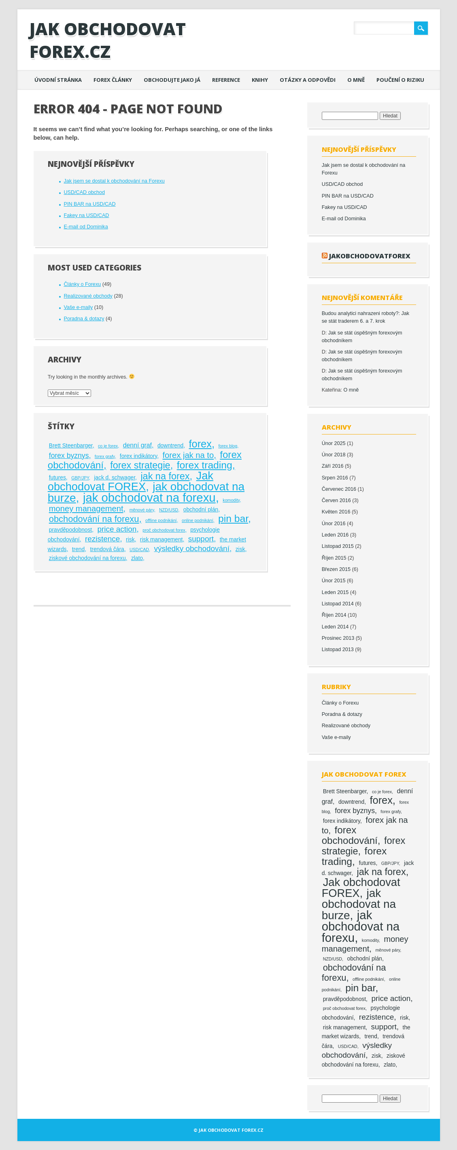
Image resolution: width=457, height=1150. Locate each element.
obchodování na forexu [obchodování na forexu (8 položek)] (94, 519)
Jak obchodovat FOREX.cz (108, 40)
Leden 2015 (335, 592)
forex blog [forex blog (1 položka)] (227, 445)
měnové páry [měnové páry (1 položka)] (142, 509)
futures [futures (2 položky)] (57, 478)
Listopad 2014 (338, 604)
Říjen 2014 (334, 615)
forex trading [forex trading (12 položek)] (204, 465)
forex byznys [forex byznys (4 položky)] (69, 455)
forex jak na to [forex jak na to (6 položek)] (188, 455)
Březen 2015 (336, 569)
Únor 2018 (334, 455)
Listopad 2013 (338, 649)
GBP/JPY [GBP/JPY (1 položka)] (80, 477)
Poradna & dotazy (84, 319)
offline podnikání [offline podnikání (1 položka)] (160, 520)
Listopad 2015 (338, 546)
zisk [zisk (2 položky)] (240, 549)
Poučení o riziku (400, 79)
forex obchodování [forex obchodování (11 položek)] (350, 835)
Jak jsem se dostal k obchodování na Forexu (114, 181)
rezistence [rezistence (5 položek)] (102, 539)
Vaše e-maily (78, 307)
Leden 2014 (335, 627)
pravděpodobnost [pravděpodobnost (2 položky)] (70, 530)
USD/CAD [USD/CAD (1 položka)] (139, 549)
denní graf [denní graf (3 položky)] (137, 445)
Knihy (260, 79)
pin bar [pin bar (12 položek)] (233, 518)
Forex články (113, 79)
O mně (356, 79)
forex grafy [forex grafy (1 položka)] (105, 456)
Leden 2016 (335, 535)
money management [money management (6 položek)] (86, 508)
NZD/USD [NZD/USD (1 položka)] (168, 509)
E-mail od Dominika (86, 227)
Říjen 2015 (334, 558)
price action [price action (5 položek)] (116, 529)
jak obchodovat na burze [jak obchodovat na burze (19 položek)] (359, 904)
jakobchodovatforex (369, 255)
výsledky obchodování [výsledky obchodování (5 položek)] (192, 548)
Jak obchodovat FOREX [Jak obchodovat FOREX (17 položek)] (130, 481)
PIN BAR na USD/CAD (89, 204)
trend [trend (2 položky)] (78, 549)
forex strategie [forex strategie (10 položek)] (140, 465)
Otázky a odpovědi (308, 79)
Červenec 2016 (339, 489)
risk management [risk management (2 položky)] (161, 540)
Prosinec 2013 (338, 638)
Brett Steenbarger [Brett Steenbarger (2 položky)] (71, 446)
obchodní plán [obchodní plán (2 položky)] (201, 510)
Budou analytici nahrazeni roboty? (360, 313)
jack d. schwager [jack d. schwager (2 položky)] (114, 478)
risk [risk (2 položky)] (130, 540)
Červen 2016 (336, 500)
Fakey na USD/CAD (86, 215)
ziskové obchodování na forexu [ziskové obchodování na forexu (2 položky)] (87, 558)
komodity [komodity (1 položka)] (231, 500)
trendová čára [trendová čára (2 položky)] (107, 549)
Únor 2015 (334, 581)
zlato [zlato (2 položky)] (137, 558)
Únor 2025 (334, 443)
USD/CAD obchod (84, 192)
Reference (226, 79)
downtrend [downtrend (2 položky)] (170, 446)
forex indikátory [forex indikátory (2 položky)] (138, 456)
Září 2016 (333, 466)
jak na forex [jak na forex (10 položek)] (164, 476)
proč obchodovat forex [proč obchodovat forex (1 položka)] (163, 530)
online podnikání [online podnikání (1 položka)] (197, 520)
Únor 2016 (334, 523)
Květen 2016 (336, 512)
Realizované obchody (88, 296)
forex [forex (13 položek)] (200, 443)
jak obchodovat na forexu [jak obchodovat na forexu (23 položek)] (149, 497)
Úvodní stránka (58, 79)
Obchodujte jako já (172, 79)
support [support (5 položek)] (201, 539)
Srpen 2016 (335, 478)
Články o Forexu (82, 284)
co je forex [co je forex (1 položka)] (108, 445)
